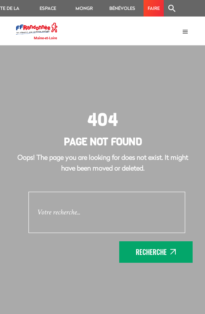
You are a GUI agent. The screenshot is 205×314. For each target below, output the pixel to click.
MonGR (84, 8)
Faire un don (154, 11)
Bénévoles (122, 8)
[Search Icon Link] (172, 8)
